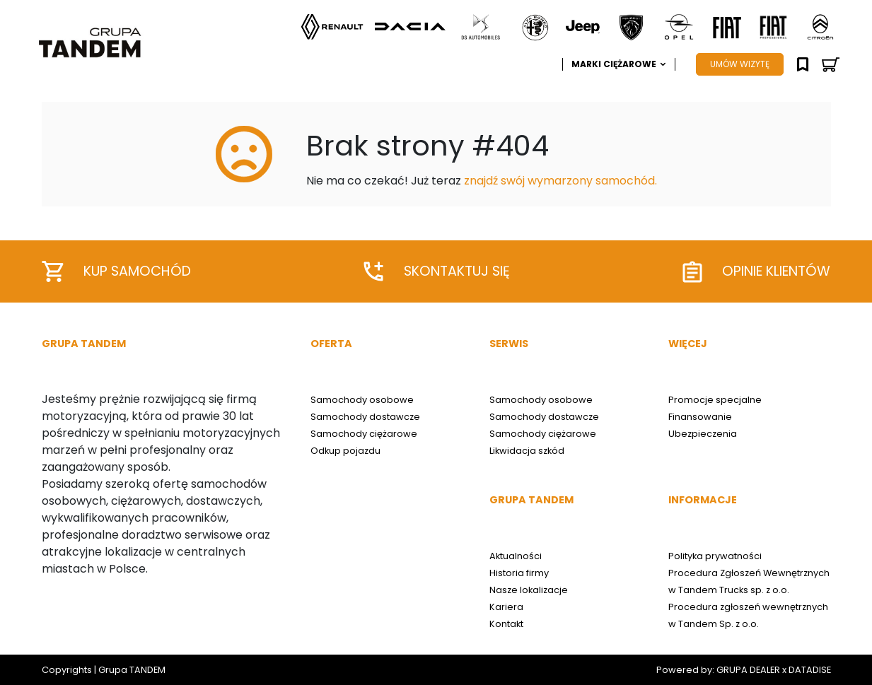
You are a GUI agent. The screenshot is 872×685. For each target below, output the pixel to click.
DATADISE (810, 670)
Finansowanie (700, 417)
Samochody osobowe (362, 400)
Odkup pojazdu (345, 451)
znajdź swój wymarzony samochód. (560, 180)
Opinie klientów (756, 272)
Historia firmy (519, 573)
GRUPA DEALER (748, 670)
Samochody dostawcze (365, 417)
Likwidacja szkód (526, 451)
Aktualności (515, 556)
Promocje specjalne (715, 400)
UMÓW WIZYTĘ (739, 64)
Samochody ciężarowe (363, 434)
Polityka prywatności (715, 556)
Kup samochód (117, 271)
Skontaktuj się (437, 271)
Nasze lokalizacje (528, 590)
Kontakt (506, 624)
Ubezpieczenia (702, 434)
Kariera (506, 607)
